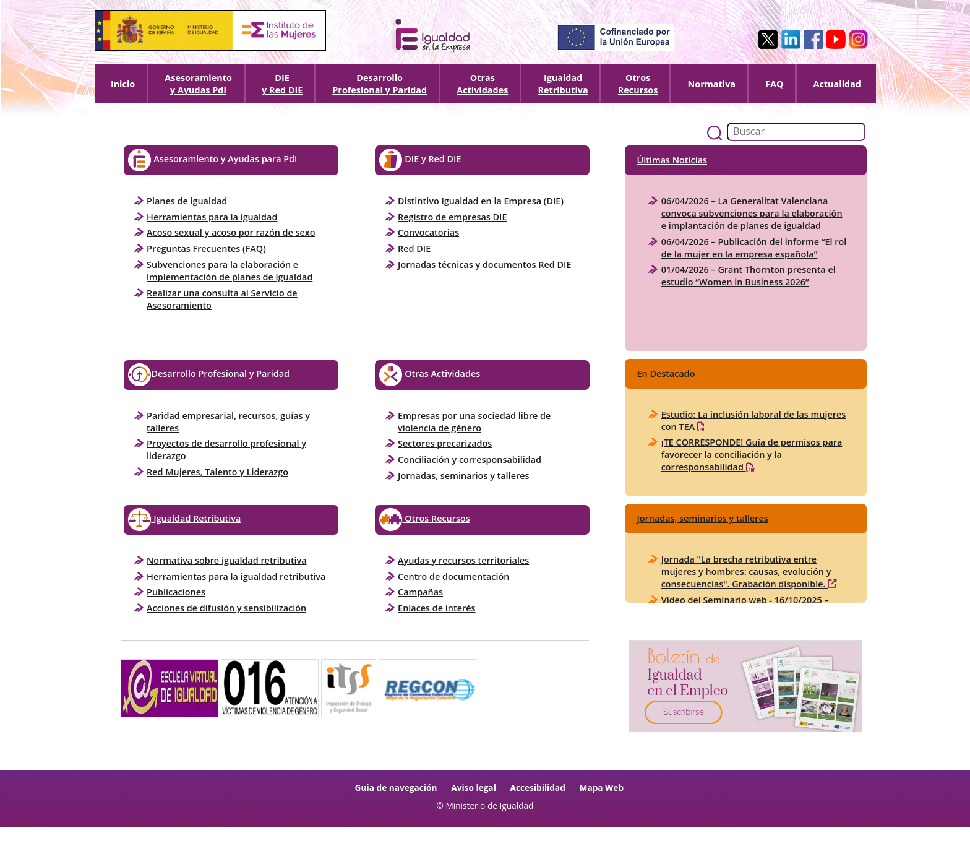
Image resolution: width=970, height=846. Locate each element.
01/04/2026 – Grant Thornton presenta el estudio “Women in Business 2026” (748, 276)
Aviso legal (473, 787)
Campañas (420, 592)
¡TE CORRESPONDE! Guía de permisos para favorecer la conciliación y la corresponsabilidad (752, 454)
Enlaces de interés (436, 608)
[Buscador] (796, 132)
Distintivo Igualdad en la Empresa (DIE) (481, 201)
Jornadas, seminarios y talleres (463, 475)
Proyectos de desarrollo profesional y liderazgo (226, 450)
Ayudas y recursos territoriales (463, 560)
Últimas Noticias (672, 160)
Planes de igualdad (187, 201)
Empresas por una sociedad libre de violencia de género (474, 422)
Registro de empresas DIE (452, 217)
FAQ (774, 84)
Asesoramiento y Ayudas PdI (198, 84)
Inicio (123, 84)
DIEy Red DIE (282, 84)
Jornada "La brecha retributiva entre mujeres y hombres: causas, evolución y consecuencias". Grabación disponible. (749, 571)
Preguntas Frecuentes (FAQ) (206, 248)
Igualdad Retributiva (563, 84)
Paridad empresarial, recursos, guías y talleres (228, 422)
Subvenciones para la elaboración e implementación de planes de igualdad (229, 271)
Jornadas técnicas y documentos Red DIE (484, 264)
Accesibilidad (537, 787)
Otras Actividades (430, 375)
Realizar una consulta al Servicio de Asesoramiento (222, 299)
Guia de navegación (396, 787)
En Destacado (666, 373)
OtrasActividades (482, 84)
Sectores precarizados (445, 443)
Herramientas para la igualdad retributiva (236, 576)
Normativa (712, 84)
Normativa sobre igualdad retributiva (227, 560)
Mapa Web (602, 787)
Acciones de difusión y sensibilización (226, 608)
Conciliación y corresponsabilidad (469, 459)
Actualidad (837, 84)
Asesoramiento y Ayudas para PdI (212, 160)
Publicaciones (176, 592)
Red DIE (414, 248)
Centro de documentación (453, 576)
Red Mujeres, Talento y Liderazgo (217, 472)
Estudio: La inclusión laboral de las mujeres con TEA (753, 420)
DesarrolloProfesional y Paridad (379, 84)
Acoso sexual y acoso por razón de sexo (231, 232)
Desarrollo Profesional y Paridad (208, 375)
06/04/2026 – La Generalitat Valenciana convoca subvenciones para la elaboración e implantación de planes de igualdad (752, 213)
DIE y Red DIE (420, 160)
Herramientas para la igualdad (212, 217)
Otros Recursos (638, 84)
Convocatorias (428, 232)
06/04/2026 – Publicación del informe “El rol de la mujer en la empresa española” (754, 248)
